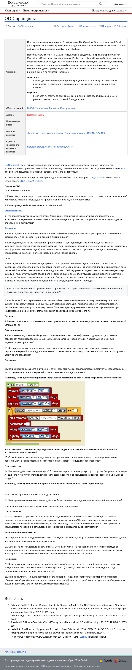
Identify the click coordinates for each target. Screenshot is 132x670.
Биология (54, 108)
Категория (10, 651)
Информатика (67, 108)
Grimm (41, 114)
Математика (41, 108)
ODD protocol (12, 165)
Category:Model (97, 177)
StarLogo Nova (44, 146)
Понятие (21, 651)
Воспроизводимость (75, 133)
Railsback (32, 114)
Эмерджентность (13, 210)
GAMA (69, 146)
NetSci (30, 108)
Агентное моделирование (50, 133)
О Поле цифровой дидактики (56, 666)
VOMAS (100, 133)
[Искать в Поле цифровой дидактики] (72, 3)
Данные (84, 636)
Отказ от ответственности (88, 666)
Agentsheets (59, 146)
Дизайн (31, 133)
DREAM (91, 133)
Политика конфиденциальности (21, 666)
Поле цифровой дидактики (19, 4)
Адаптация (10, 228)
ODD (122, 168)
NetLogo (31, 146)
